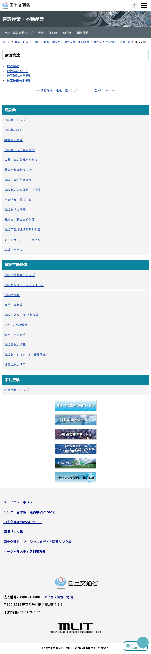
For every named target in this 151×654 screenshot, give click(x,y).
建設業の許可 (13, 130)
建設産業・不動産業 (76, 42)
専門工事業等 (13, 305)
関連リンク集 (13, 531)
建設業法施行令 (17, 71)
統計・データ (13, 250)
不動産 (53, 33)
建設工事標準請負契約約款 (22, 230)
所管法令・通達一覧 (118, 42)
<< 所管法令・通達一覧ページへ (58, 90)
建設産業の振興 (15, 344)
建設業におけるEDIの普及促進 (25, 354)
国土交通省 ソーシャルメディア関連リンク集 (37, 541)
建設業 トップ (15, 120)
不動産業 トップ (16, 390)
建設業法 (13, 66)
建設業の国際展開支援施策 (22, 190)
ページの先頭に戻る (138, 646)
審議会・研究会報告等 (19, 219)
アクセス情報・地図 (58, 597)
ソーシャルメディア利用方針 (24, 551)
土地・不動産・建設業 (46, 42)
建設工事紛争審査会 (18, 180)
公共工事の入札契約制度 (21, 160)
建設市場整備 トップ (19, 275)
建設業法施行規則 (19, 75)
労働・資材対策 (15, 335)
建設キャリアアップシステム (24, 285)
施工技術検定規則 (19, 80)
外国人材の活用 (15, 365)
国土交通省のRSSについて (22, 521)
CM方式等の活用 (15, 325)
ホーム (6, 42)
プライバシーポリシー (19, 502)
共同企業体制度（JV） (19, 170)
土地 (41, 33)
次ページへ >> (105, 90)
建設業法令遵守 (15, 209)
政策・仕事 (22, 42)
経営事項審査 (13, 140)
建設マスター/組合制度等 (21, 315)
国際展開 (82, 33)
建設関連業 (12, 295)
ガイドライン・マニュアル (22, 240)
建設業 (67, 33)
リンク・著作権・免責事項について (29, 512)
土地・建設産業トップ (19, 33)
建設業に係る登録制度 (19, 150)
